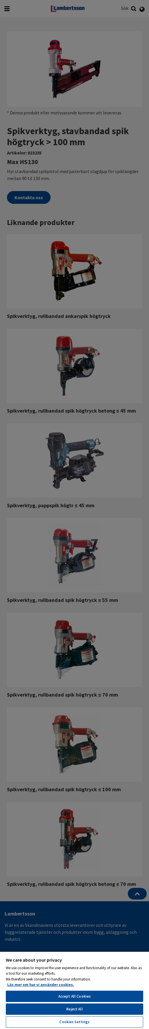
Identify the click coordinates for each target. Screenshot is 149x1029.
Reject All (74, 1009)
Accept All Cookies (74, 996)
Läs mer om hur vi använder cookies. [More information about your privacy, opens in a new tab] (40, 984)
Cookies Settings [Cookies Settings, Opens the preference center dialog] (74, 1021)
